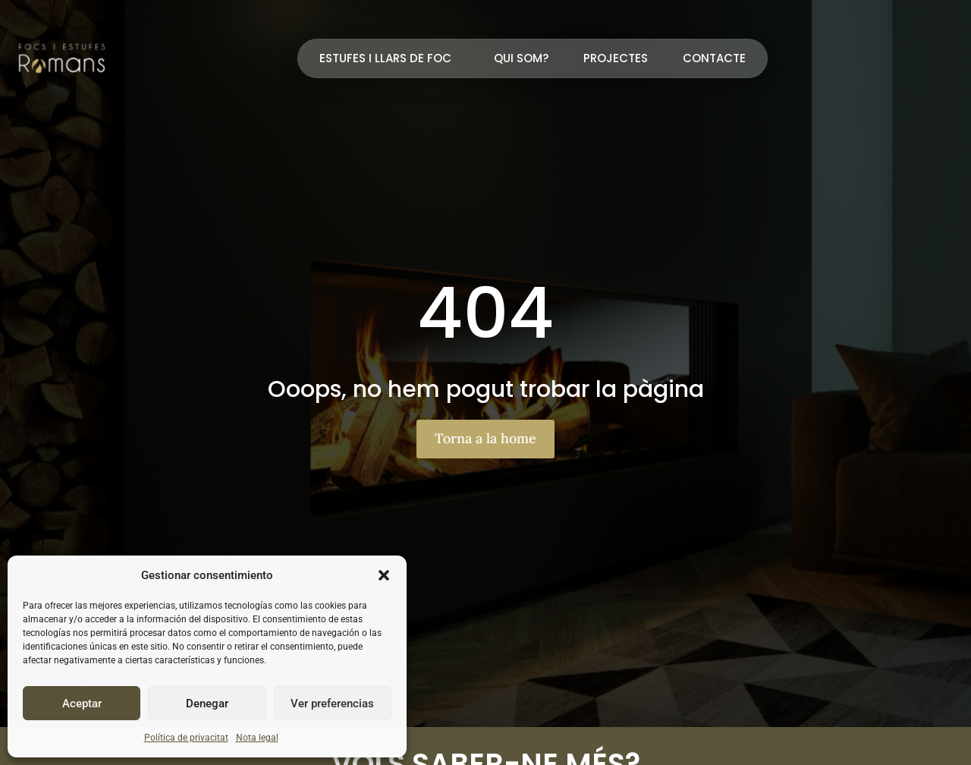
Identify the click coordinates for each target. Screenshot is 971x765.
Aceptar (82, 703)
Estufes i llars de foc (389, 58)
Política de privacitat (186, 737)
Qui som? (521, 58)
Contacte (714, 58)
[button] (383, 575)
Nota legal (257, 737)
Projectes (615, 58)
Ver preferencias (332, 703)
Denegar (207, 703)
